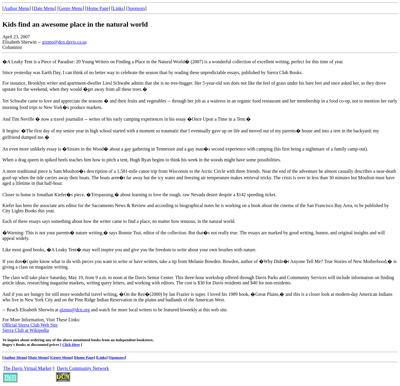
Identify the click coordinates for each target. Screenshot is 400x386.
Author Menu (16, 8)
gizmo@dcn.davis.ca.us (64, 42)
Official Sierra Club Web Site (29, 324)
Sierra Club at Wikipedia (25, 330)
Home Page (98, 8)
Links (118, 8)
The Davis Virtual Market (27, 368)
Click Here (71, 344)
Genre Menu (70, 8)
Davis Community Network (83, 368)
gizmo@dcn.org (75, 309)
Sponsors (136, 8)
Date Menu (44, 8)
